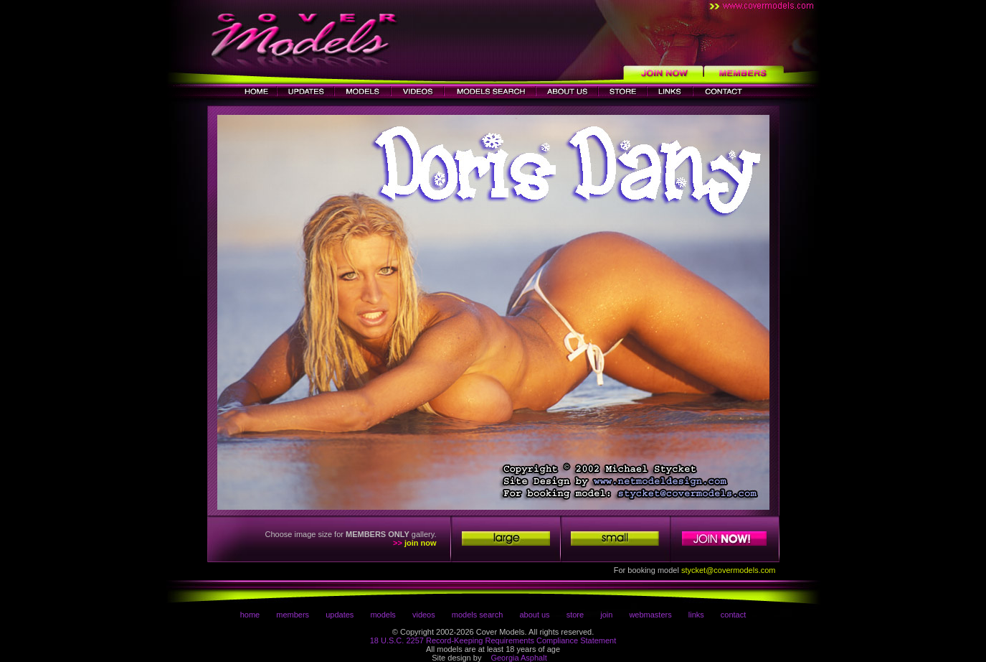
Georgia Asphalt (518, 657)
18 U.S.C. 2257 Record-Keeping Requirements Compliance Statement (493, 640)
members (292, 614)
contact (733, 614)
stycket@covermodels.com (728, 570)
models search (477, 614)
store (575, 614)
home (250, 614)
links (696, 614)
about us (534, 614)
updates (340, 614)
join (606, 614)
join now (420, 543)
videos (423, 614)
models (382, 614)
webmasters (650, 614)
